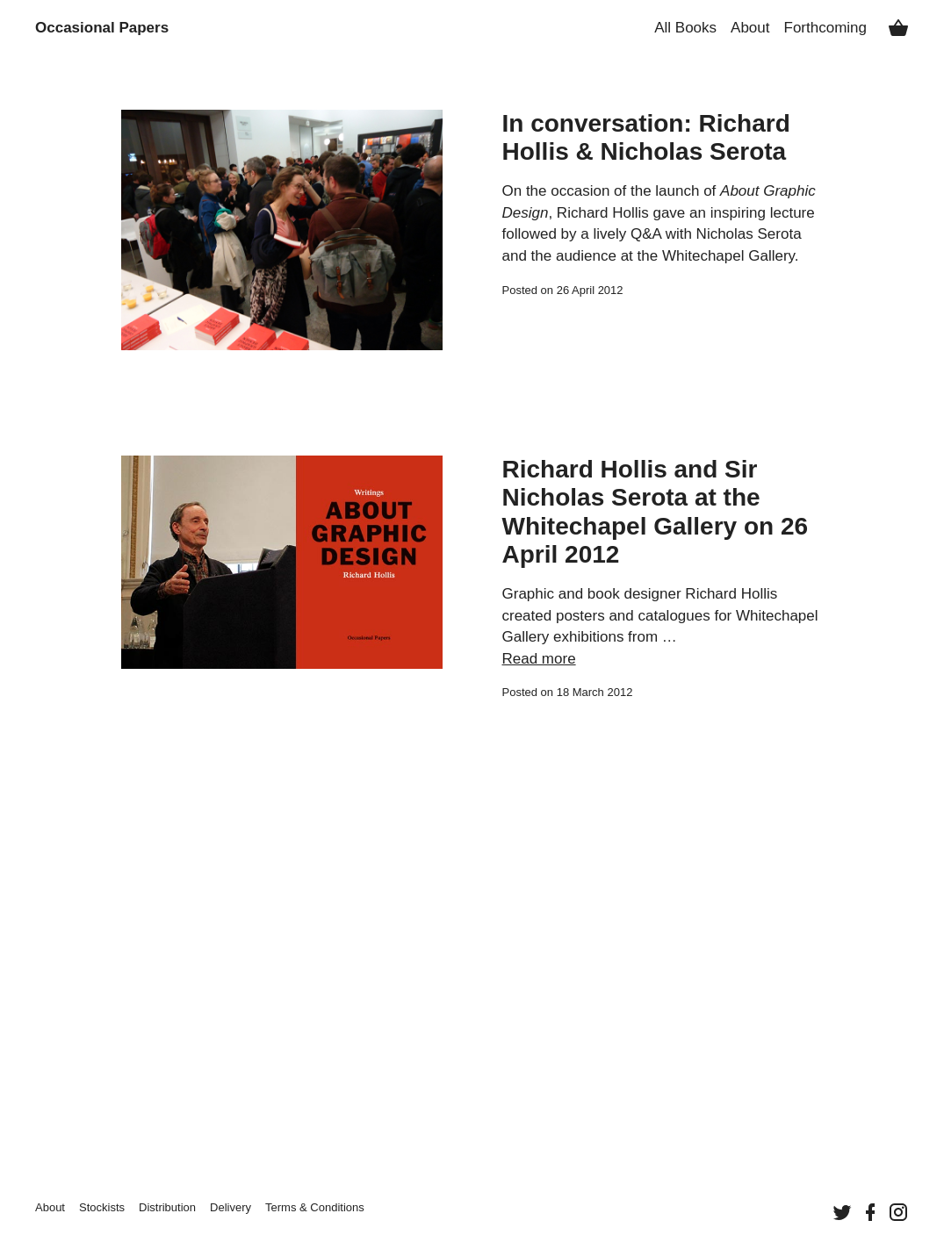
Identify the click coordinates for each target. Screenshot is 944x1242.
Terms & (314, 1207)
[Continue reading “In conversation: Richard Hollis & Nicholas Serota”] (282, 230)
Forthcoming (825, 27)
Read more (539, 658)
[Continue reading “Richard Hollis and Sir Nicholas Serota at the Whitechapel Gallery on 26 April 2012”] (282, 578)
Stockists (102, 1207)
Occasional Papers (102, 27)
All (685, 27)
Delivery (230, 1207)
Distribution (167, 1207)
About (750, 27)
